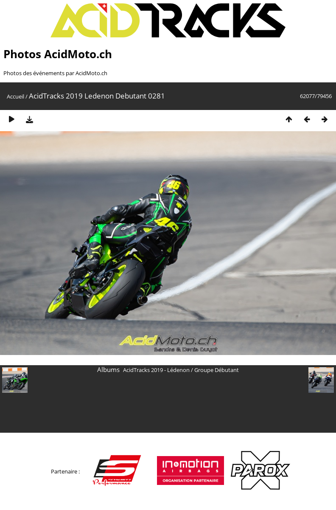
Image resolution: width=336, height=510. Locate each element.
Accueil (15, 96)
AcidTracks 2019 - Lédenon (156, 370)
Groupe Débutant (216, 370)
